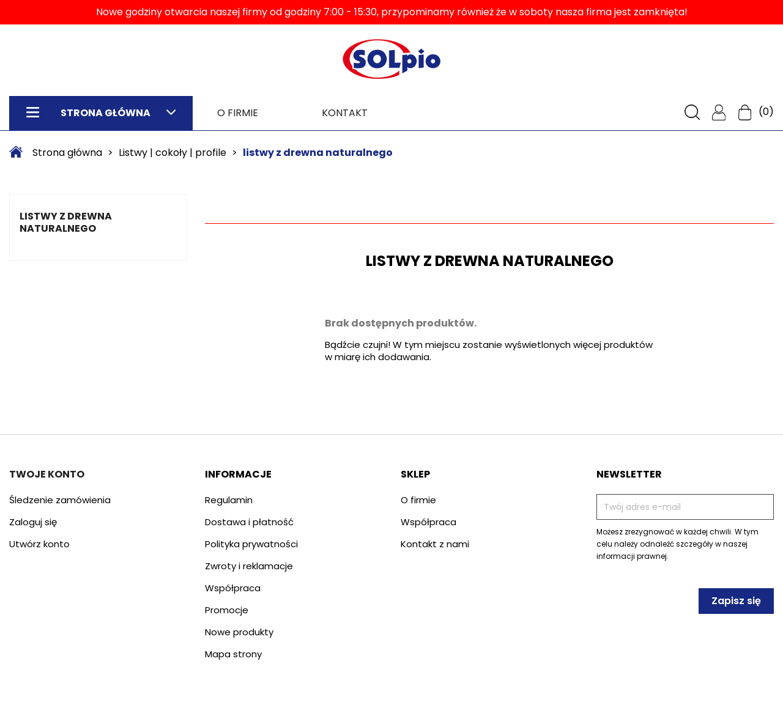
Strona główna (101, 113)
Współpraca (233, 587)
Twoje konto (46, 474)
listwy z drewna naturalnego (66, 222)
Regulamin (229, 499)
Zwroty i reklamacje (249, 565)
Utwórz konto (39, 543)
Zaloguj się (33, 521)
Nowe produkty (239, 632)
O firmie (237, 113)
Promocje (226, 609)
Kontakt (345, 113)
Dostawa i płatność (249, 521)
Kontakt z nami (435, 543)
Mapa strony (233, 654)
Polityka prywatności (251, 543)
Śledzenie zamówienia (60, 499)
